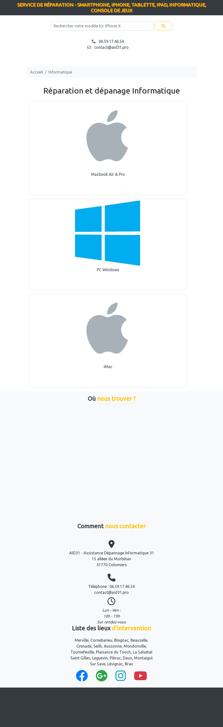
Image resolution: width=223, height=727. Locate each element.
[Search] (102, 26)
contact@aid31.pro (111, 592)
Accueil (36, 72)
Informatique (60, 72)
